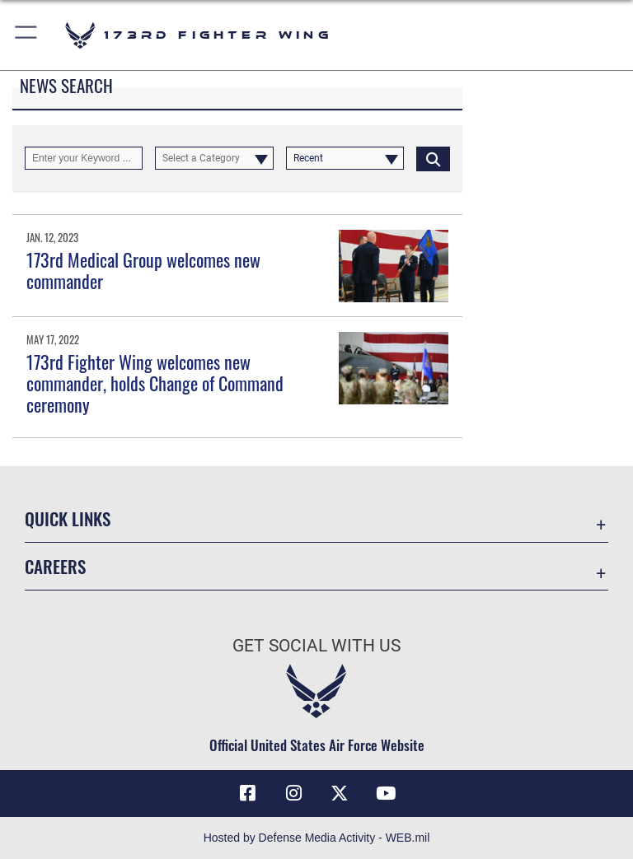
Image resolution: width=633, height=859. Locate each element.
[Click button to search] (433, 158)
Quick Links (67, 518)
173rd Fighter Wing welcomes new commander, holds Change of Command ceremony (155, 383)
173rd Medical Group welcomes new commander (143, 270)
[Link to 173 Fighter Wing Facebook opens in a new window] (247, 793)
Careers (55, 566)
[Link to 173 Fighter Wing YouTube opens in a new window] (385, 793)
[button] (27, 35)
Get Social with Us (316, 646)
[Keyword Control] (84, 158)
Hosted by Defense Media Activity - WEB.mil (317, 837)
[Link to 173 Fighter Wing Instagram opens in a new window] (293, 793)
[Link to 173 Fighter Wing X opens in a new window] (339, 793)
